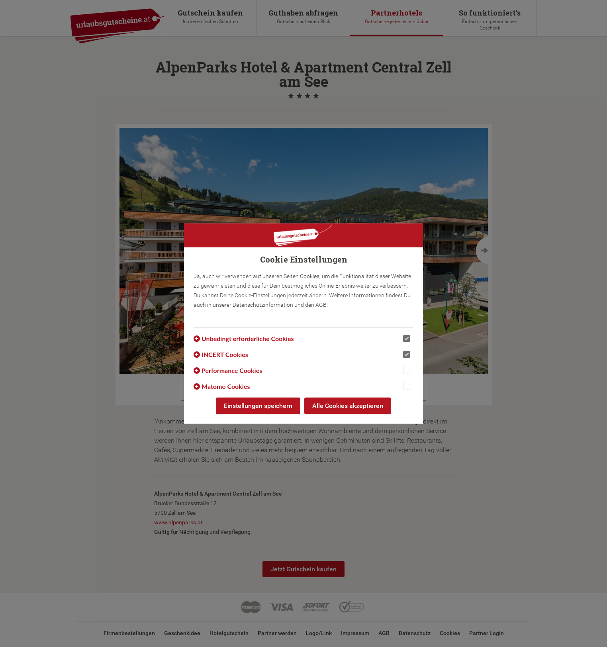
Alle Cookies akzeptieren (347, 406)
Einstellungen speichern (258, 406)
